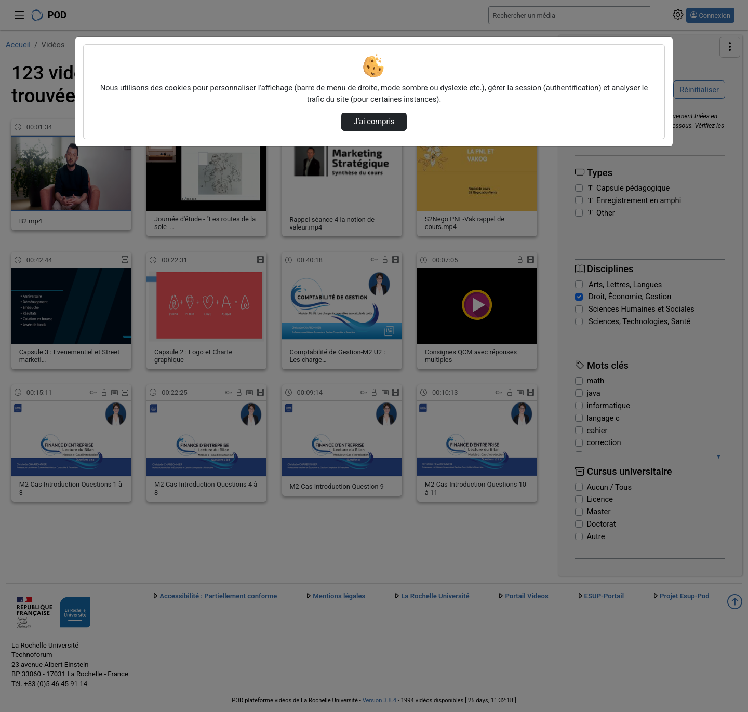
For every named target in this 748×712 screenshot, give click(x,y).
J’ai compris (373, 121)
